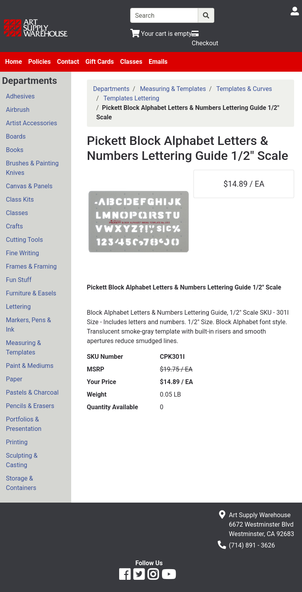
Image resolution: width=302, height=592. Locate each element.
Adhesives (20, 96)
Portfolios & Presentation (23, 424)
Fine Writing (22, 253)
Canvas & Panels (29, 186)
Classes (131, 61)
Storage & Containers (21, 483)
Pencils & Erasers (30, 406)
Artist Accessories (31, 123)
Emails (158, 61)
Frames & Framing (31, 266)
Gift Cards (99, 61)
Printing (17, 442)
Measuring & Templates (23, 347)
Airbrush (17, 109)
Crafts (14, 226)
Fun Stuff (18, 280)
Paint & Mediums (29, 365)
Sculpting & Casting (21, 460)
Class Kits (20, 199)
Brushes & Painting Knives (32, 168)
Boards (16, 136)
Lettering (18, 306)
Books (15, 150)
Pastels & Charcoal (32, 392)
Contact (68, 61)
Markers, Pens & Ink (28, 324)
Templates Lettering (131, 98)
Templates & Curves (244, 89)
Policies (39, 61)
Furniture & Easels (31, 293)
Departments (111, 89)
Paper (14, 379)
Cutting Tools (24, 239)
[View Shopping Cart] (161, 33)
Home (13, 61)
